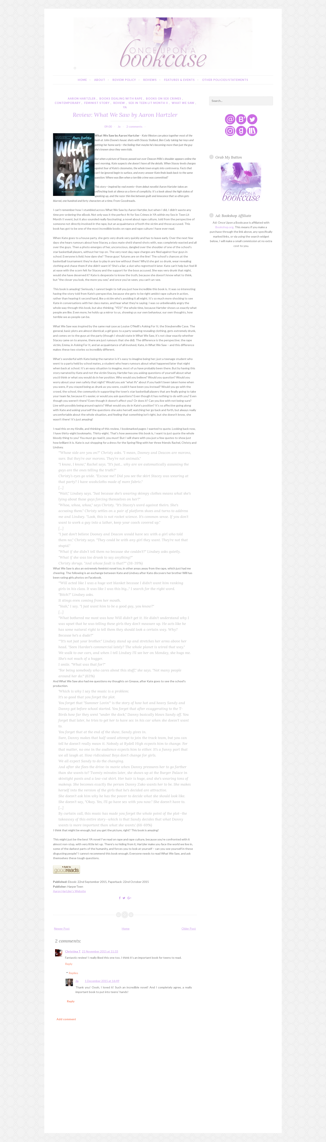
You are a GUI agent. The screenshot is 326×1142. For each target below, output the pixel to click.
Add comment (66, 1019)
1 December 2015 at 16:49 (102, 981)
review (119, 103)
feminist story (97, 103)
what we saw (183, 103)
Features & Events (179, 79)
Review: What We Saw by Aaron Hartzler (125, 114)
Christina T (73, 951)
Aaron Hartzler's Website (69, 891)
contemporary (67, 103)
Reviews (150, 79)
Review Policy (124, 79)
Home (82, 79)
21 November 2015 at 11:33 (100, 951)
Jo (77, 981)
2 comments (134, 126)
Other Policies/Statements (225, 79)
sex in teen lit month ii (148, 103)
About (99, 79)
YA (125, 107)
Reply (68, 964)
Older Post (189, 928)
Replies (73, 973)
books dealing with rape (120, 98)
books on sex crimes (163, 98)
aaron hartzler (82, 98)
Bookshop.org (224, 227)
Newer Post (62, 928)
